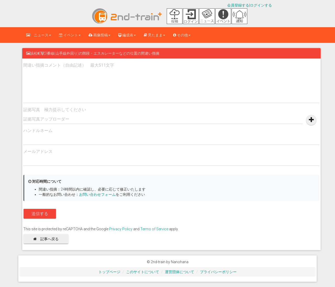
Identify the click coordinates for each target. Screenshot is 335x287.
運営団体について (179, 272)
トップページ (109, 272)
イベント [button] (70, 35)
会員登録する (238, 5)
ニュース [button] (38, 35)
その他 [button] (182, 35)
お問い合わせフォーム (97, 194)
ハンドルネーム (38, 130)
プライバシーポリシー (218, 272)
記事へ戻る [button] (47, 239)
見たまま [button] (154, 35)
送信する (39, 213)
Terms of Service (154, 229)
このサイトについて (142, 272)
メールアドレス (38, 151)
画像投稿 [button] (99, 35)
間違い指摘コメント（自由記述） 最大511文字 (68, 65)
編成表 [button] (127, 35)
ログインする (261, 5)
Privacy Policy (120, 229)
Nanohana (179, 262)
